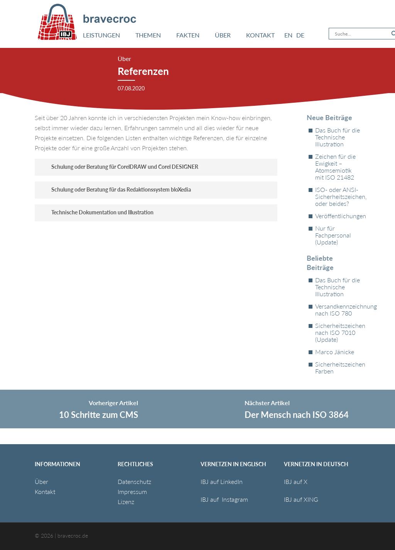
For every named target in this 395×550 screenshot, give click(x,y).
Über (41, 481)
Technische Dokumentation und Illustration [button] (97, 212)
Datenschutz (134, 481)
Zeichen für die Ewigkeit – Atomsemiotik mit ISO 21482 (335, 167)
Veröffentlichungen (337, 215)
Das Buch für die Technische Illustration (337, 137)
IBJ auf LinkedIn (222, 481)
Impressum (132, 491)
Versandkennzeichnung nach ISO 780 (337, 310)
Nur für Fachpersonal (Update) (333, 235)
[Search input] (361, 33)
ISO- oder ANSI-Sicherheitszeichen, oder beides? (337, 196)
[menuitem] (288, 35)
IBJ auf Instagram (225, 499)
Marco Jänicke (334, 351)
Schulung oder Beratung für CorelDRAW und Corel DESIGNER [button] (119, 166)
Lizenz (126, 501)
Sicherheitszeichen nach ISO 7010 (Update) (337, 332)
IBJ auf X (295, 481)
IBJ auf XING (301, 499)
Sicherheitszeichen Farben (337, 368)
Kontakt (45, 491)
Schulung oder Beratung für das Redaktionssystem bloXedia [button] (115, 189)
